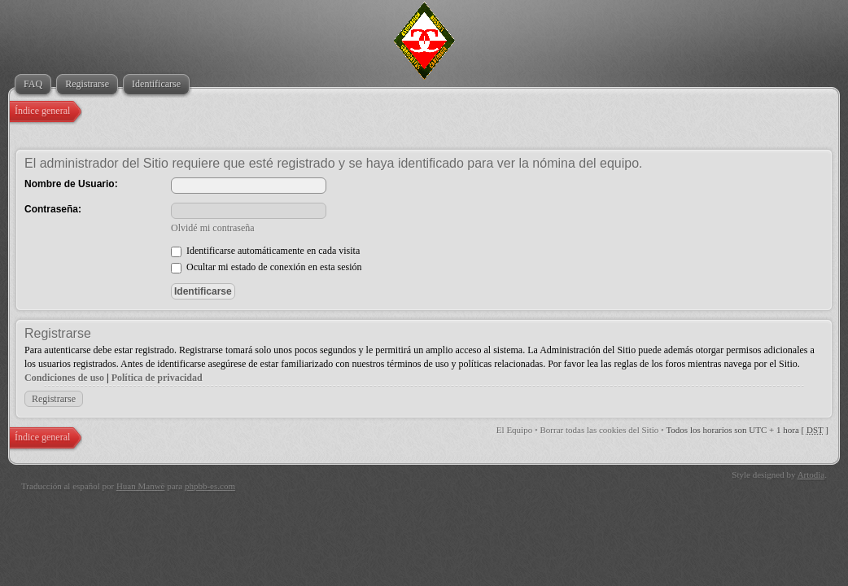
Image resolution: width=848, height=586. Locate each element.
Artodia (811, 474)
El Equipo (514, 430)
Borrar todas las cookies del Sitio (599, 430)
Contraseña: (52, 209)
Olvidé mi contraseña (213, 228)
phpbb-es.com (210, 486)
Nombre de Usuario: (71, 184)
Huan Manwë (140, 486)
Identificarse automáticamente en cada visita (265, 250)
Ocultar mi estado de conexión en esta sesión (266, 267)
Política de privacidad (157, 377)
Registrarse (54, 399)
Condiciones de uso (64, 377)
